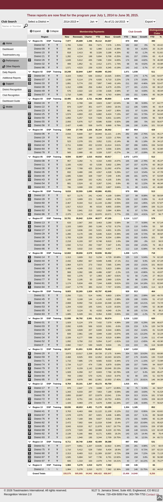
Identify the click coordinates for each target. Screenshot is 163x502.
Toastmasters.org (10, 55)
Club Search (9, 21)
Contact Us (152, 494)
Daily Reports (9, 72)
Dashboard (7, 49)
